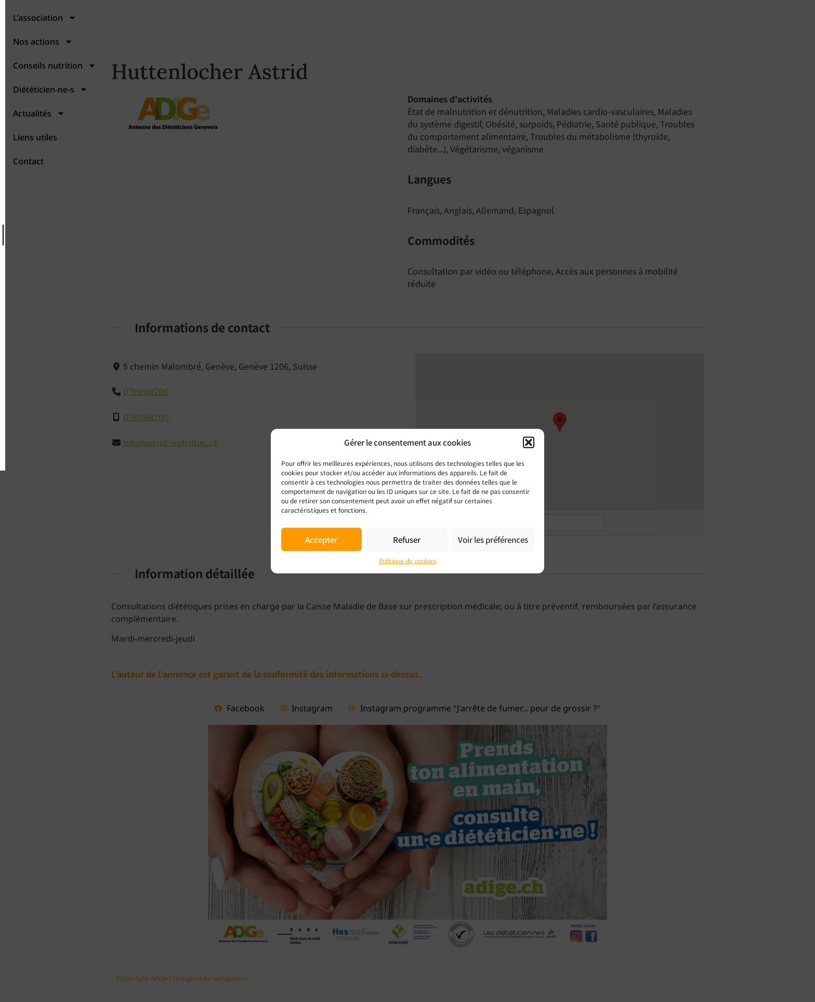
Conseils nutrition (398, 38)
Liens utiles (667, 38)
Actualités (593, 38)
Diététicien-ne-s (503, 38)
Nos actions (301, 38)
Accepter (321, 538)
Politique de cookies (408, 561)
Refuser (406, 538)
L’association (213, 38)
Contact (730, 38)
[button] (528, 442)
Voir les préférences (493, 538)
